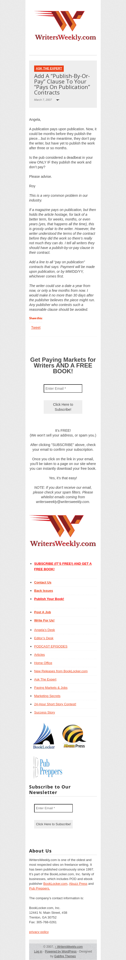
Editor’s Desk (43, 638)
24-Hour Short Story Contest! (55, 704)
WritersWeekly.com (69, 946)
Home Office (43, 663)
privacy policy (39, 932)
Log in (38, 951)
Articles (39, 654)
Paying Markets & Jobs (51, 688)
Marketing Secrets (47, 696)
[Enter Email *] (63, 388)
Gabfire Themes (65, 956)
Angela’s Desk (44, 630)
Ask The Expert (49, 68)
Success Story (44, 712)
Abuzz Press (78, 884)
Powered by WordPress (61, 951)
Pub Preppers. (39, 888)
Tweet (35, 328)
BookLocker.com (55, 884)
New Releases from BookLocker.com (61, 671)
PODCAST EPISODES (51, 646)
